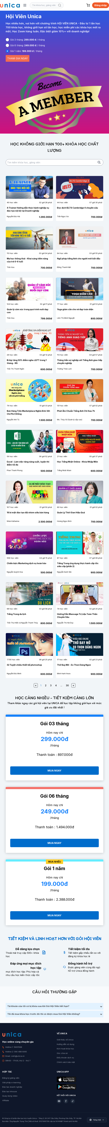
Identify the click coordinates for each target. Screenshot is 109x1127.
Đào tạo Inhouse (9, 1091)
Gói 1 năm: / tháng (26, 51)
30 (67, 685)
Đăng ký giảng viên (10, 1078)
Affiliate (5, 1100)
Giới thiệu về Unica (65, 1040)
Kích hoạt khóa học (65, 1048)
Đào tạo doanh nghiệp (12, 1087)
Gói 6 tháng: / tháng (27, 45)
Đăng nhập (100, 5)
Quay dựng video (9, 1096)
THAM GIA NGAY (17, 58)
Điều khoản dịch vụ (65, 1057)
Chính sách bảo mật (66, 1062)
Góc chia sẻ (62, 1053)
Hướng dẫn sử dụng (65, 1044)
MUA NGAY (54, 770)
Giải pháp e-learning (11, 1082)
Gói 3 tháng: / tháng (27, 39)
